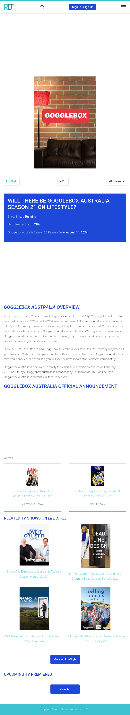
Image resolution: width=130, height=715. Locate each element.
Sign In (76, 7)
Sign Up (88, 7)
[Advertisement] (65, 42)
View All (65, 689)
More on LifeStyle (65, 659)
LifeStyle (11, 181)
